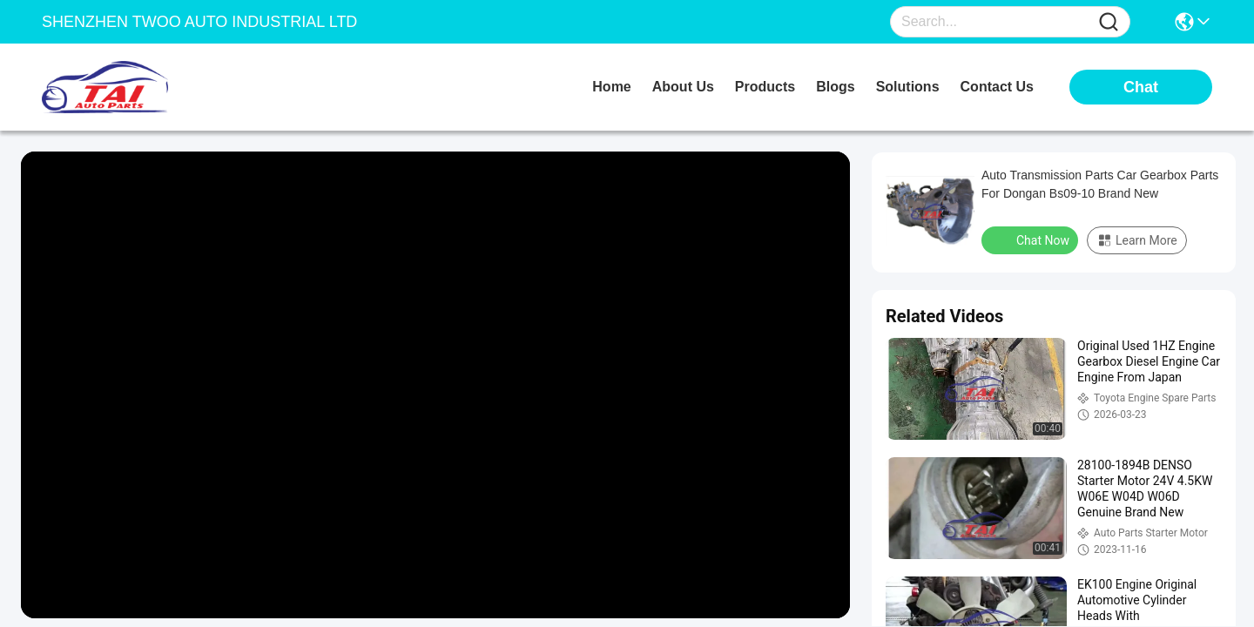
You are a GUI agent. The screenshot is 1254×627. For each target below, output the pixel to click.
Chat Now (1031, 239)
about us (683, 86)
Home (611, 86)
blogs (835, 86)
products (765, 86)
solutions (908, 86)
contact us (997, 86)
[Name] (1108, 22)
